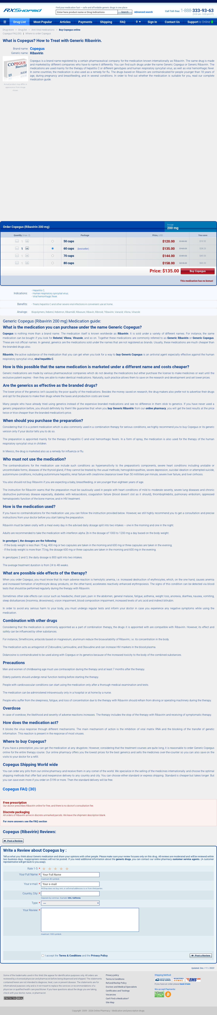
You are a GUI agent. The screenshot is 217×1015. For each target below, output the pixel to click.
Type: (35, 903)
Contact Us (172, 22)
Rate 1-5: (32, 868)
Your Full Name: (28, 874)
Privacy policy (112, 975)
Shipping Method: (163, 975)
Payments (85, 22)
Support (200, 22)
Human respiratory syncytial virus (50, 293)
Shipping (106, 22)
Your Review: (30, 910)
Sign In (152, 22)
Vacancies (111, 994)
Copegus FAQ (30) (19, 789)
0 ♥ (138, 21)
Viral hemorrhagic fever (45, 296)
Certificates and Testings (118, 990)
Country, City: (30, 893)
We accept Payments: (165, 989)
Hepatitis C (38, 290)
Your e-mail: (31, 884)
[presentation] (67, 943)
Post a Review (13, 841)
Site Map (110, 1002)
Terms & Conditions (115, 979)
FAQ (122, 22)
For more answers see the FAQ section (25, 821)
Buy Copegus (198, 271)
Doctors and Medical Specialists (121, 987)
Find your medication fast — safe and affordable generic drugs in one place (91, 7)
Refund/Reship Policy (116, 983)
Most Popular (43, 22)
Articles (65, 22)
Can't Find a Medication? (117, 998)
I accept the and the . (75, 955)
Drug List (19, 22)
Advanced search (143, 12)
